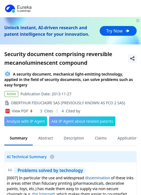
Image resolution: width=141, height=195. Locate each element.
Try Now (118, 31)
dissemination (97, 177)
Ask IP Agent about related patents (82, 121)
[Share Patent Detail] (132, 58)
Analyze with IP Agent (25, 121)
